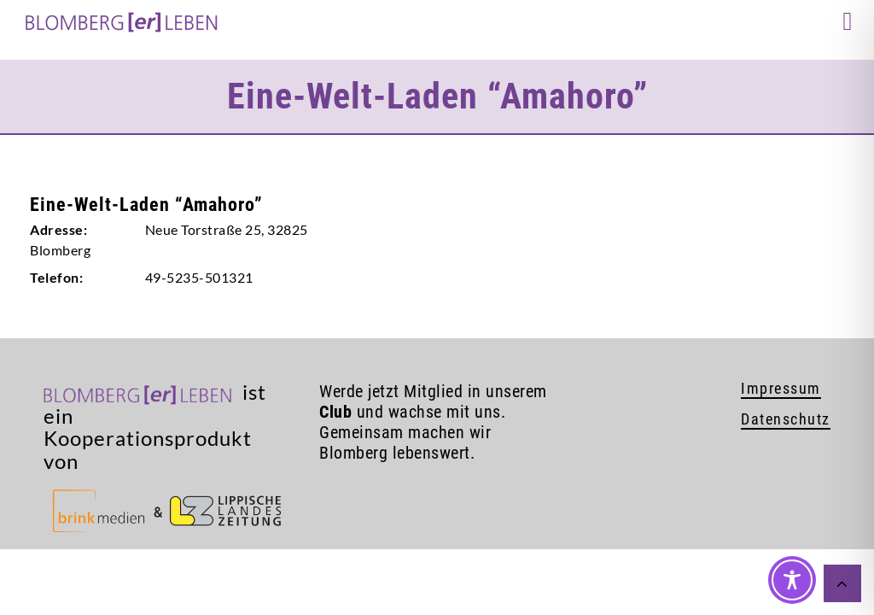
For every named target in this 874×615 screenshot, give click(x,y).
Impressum (781, 388)
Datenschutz (785, 419)
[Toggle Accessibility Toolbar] (792, 580)
